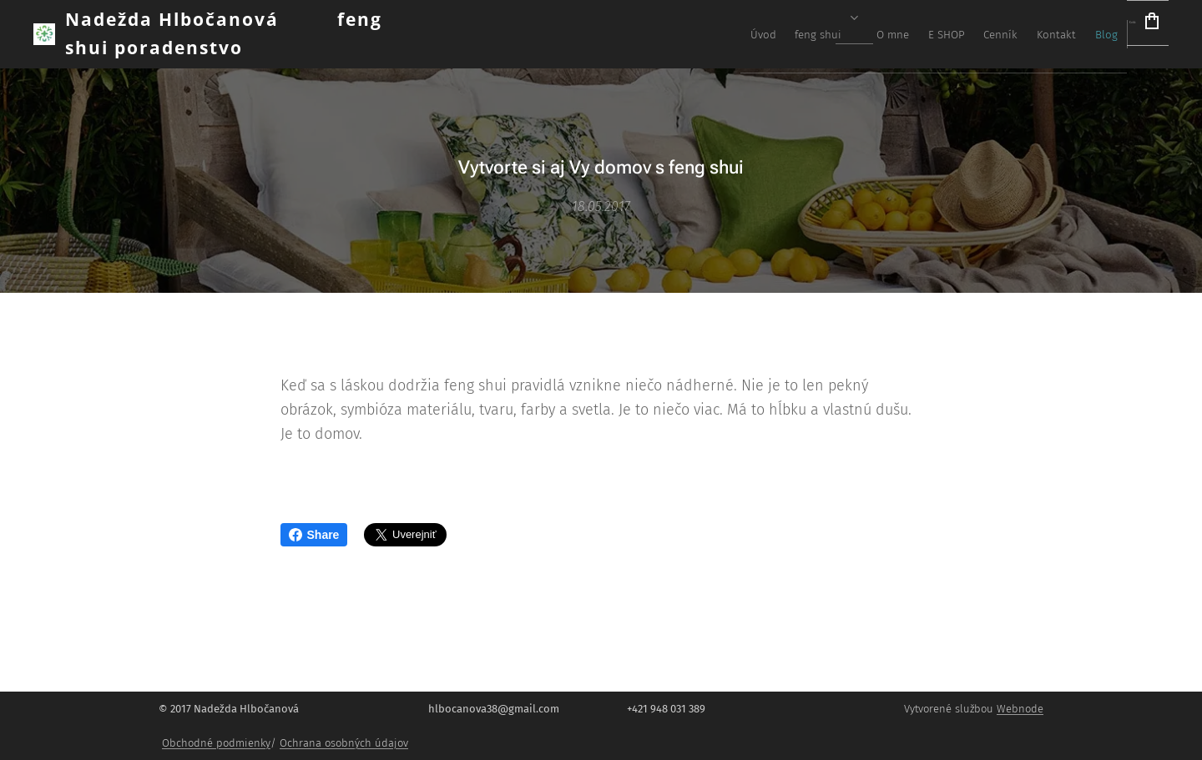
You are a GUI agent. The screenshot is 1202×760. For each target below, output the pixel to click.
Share (314, 534)
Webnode (1020, 708)
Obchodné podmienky (216, 743)
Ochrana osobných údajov (344, 743)
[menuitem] (878, 34)
